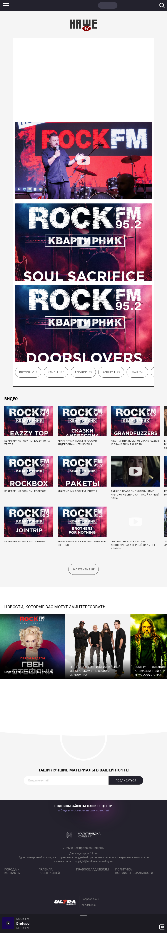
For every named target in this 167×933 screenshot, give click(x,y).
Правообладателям (92, 869)
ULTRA (87, 5)
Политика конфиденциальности (134, 871)
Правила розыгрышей (49, 871)
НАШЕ (25, 5)
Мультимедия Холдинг (84, 835)
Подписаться (126, 780)
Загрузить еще (83, 569)
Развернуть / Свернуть (83, 915)
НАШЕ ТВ (107, 5)
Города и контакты (12, 871)
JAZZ (66, 5)
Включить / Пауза (8, 923)
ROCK (45, 5)
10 (162, 927)
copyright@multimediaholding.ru (93, 861)
